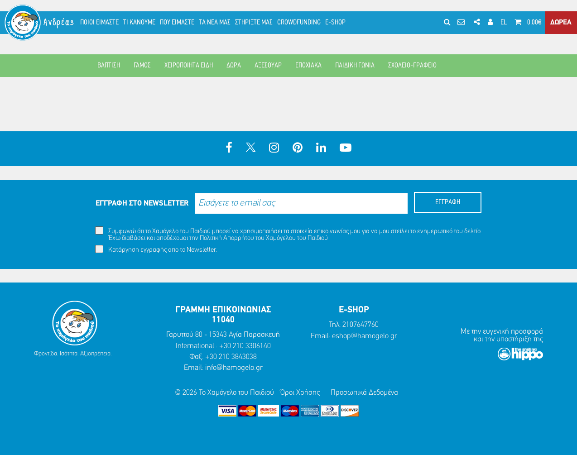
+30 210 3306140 (245, 346)
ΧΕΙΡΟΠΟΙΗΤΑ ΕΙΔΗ (188, 65)
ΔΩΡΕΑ (561, 22)
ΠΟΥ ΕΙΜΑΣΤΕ (177, 22)
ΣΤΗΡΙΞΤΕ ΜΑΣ (254, 22)
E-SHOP (335, 22)
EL (503, 22)
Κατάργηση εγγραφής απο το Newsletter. (156, 249)
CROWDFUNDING (299, 22)
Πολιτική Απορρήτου (227, 238)
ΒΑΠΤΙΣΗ (108, 65)
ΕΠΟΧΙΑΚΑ (308, 65)
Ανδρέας (59, 22)
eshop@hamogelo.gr (364, 336)
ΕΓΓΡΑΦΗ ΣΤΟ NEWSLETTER (142, 203)
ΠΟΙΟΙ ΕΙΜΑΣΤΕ (99, 22)
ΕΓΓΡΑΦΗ (447, 202)
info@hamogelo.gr (234, 368)
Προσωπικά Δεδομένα (364, 393)
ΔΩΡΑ (233, 65)
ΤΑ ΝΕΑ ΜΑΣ (215, 22)
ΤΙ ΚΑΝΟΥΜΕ (139, 22)
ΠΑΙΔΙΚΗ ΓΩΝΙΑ (355, 65)
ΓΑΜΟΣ (142, 65)
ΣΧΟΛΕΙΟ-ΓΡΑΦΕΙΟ (412, 65)
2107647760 (360, 325)
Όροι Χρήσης (300, 393)
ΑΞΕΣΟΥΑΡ (268, 65)
